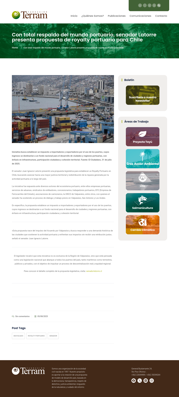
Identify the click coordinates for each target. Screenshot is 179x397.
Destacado (18, 336)
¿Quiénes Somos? (92, 16)
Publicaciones (117, 16)
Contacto (161, 16)
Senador (53, 336)
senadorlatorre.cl (94, 271)
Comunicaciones (140, 16)
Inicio (74, 16)
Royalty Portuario (36, 336)
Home (15, 47)
